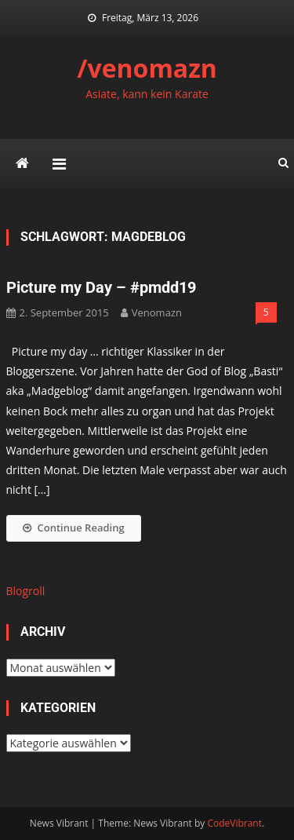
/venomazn (147, 68)
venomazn (157, 312)
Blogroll (25, 590)
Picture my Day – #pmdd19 (101, 287)
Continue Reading (74, 527)
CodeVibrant (234, 823)
